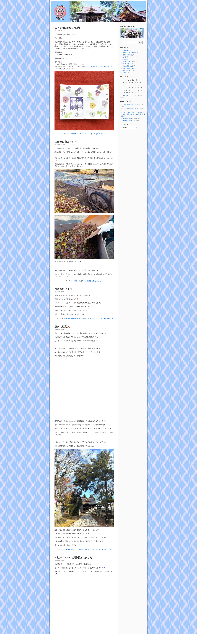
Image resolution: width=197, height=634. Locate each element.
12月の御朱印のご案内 (67, 27)
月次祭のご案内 (63, 289)
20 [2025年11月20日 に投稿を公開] (132, 92)
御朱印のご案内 (77, 134)
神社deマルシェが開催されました (73, 557)
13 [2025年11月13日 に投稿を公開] (132, 90)
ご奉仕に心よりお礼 (66, 141)
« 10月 (122, 97)
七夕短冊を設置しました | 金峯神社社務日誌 (133, 114)
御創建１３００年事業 (129, 52)
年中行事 (67, 318)
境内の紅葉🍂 (62, 326)
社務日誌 (77, 281)
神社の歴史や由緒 (128, 66)
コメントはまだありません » (94, 134)
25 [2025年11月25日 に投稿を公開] (127, 95)
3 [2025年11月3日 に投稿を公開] (124, 87)
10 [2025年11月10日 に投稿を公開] (124, 90)
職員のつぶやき (84, 549)
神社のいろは (126, 64)
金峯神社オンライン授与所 (100, 66)
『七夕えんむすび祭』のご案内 (132, 112)
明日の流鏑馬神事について (130, 104)
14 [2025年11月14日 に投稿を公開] (135, 90)
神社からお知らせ (128, 61)
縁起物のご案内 (127, 118)
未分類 (73, 318)
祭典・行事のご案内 (84, 318)
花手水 (124, 72)
